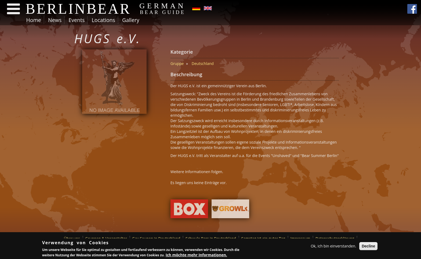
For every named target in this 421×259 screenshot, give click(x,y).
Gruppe (177, 63)
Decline (368, 246)
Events (76, 20)
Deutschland (203, 63)
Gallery (130, 20)
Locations (103, 20)
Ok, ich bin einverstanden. (333, 246)
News (54, 20)
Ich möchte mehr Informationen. (196, 255)
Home (33, 20)
